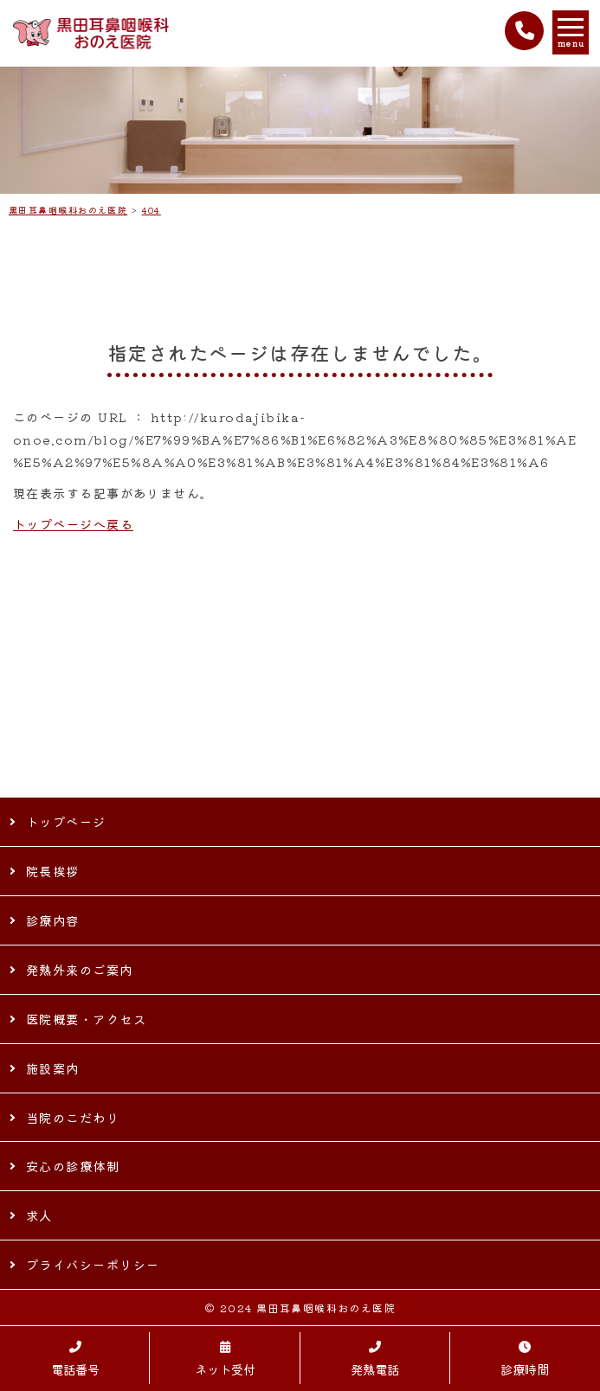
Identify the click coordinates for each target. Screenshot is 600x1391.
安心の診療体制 (72, 1166)
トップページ (66, 821)
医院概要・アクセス (86, 1019)
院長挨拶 (53, 871)
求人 (39, 1215)
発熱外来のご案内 (79, 969)
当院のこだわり (72, 1117)
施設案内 (53, 1068)
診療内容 (53, 920)
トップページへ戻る (73, 524)
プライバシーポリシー (92, 1264)
